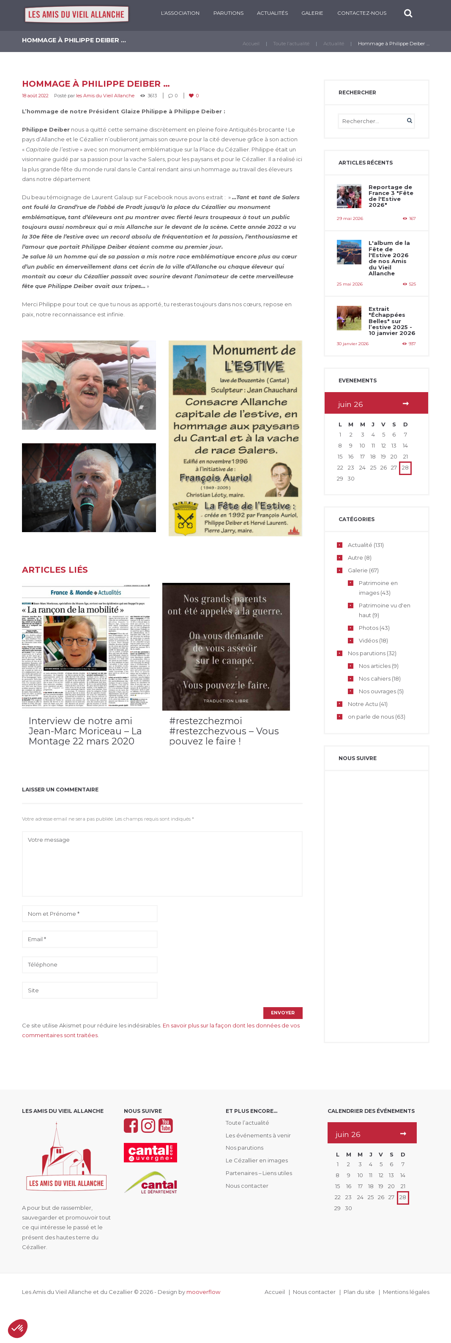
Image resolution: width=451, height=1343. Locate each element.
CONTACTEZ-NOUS (361, 13)
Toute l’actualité (291, 44)
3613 (152, 96)
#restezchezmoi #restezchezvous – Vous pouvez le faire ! (224, 731)
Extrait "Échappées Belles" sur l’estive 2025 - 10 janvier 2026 (392, 321)
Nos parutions (366, 654)
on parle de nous (371, 717)
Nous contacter (247, 1185)
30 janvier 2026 (353, 344)
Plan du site (359, 1292)
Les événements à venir (258, 1135)
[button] (18, 1328)
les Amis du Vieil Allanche (105, 96)
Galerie (312, 13)
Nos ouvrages (377, 692)
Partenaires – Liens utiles (259, 1173)
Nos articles (375, 667)
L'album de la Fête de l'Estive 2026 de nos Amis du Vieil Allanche (389, 258)
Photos (368, 629)
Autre (355, 558)
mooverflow (203, 1292)
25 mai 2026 (350, 284)
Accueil (251, 44)
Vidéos (368, 641)
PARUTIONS (228, 13)
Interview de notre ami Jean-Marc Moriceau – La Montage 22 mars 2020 (85, 731)
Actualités (272, 13)
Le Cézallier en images (257, 1160)
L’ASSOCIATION (180, 13)
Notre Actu (363, 704)
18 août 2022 (35, 96)
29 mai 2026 (350, 218)
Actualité (333, 44)
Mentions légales (406, 1292)
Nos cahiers (375, 679)
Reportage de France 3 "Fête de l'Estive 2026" (391, 196)
